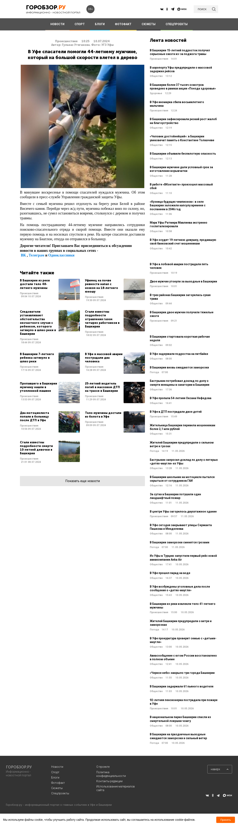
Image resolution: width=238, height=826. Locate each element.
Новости (57, 766)
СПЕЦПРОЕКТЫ (177, 24)
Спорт (55, 772)
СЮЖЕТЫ (148, 24)
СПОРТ (80, 24)
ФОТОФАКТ (123, 24)
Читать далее (50, 290)
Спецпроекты (60, 793)
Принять (225, 819)
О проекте (103, 766)
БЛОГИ (100, 24)
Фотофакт (58, 782)
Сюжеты (57, 788)
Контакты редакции (109, 781)
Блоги (55, 777)
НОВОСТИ (57, 24)
